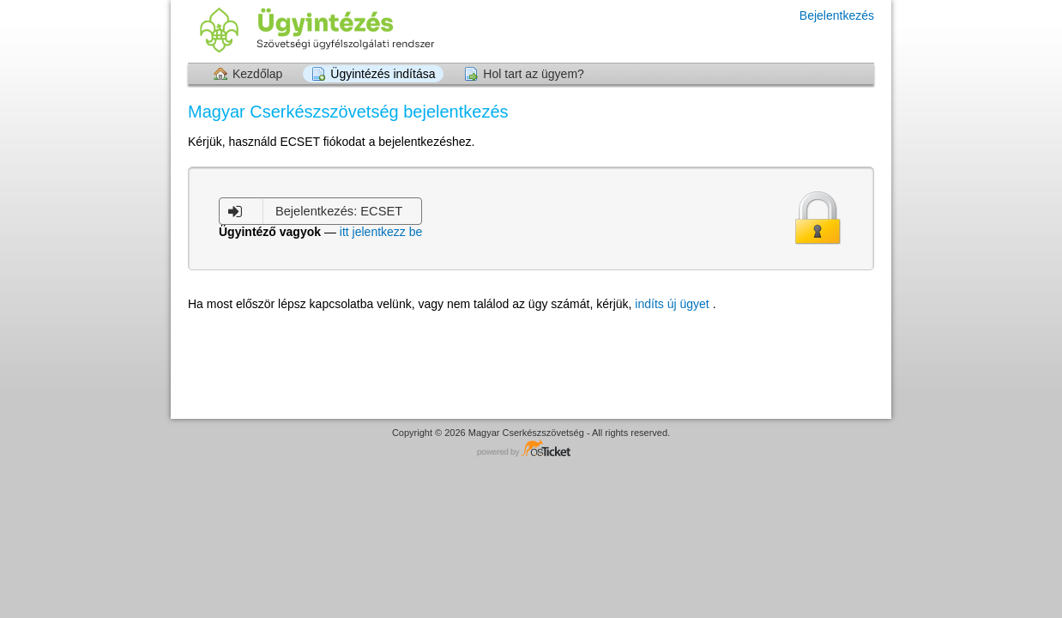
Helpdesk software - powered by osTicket (531, 449)
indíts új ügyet (673, 304)
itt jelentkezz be (381, 232)
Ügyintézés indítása (382, 74)
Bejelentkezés (837, 15)
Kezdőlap (257, 74)
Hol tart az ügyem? (533, 74)
